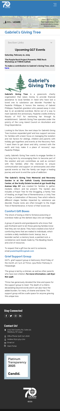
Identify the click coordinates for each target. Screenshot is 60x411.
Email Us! (10, 343)
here (7, 68)
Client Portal (10, 346)
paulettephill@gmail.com (22, 251)
